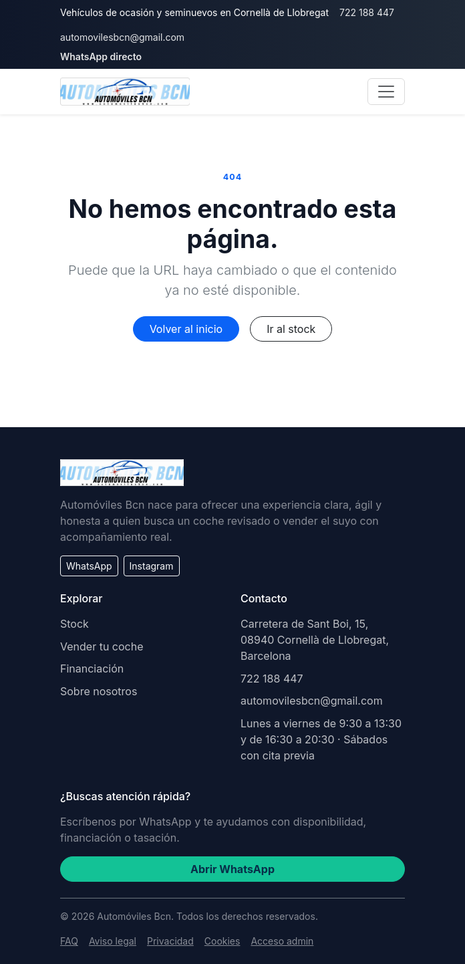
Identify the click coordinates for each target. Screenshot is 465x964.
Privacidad (170, 941)
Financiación (92, 668)
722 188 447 (366, 12)
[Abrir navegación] (386, 91)
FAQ (69, 941)
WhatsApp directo (101, 56)
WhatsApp (89, 566)
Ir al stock (291, 329)
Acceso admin (282, 941)
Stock (74, 623)
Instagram (152, 566)
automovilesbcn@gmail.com (122, 37)
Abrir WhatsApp (232, 869)
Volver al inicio (186, 329)
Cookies (222, 941)
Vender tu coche (102, 646)
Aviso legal (112, 941)
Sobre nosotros (98, 691)
